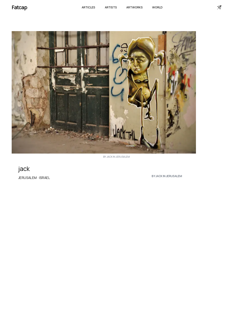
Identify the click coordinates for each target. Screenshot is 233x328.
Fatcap (19, 7)
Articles (88, 7)
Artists (111, 7)
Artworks (134, 7)
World (157, 7)
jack (24, 168)
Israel (44, 178)
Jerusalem (27, 178)
